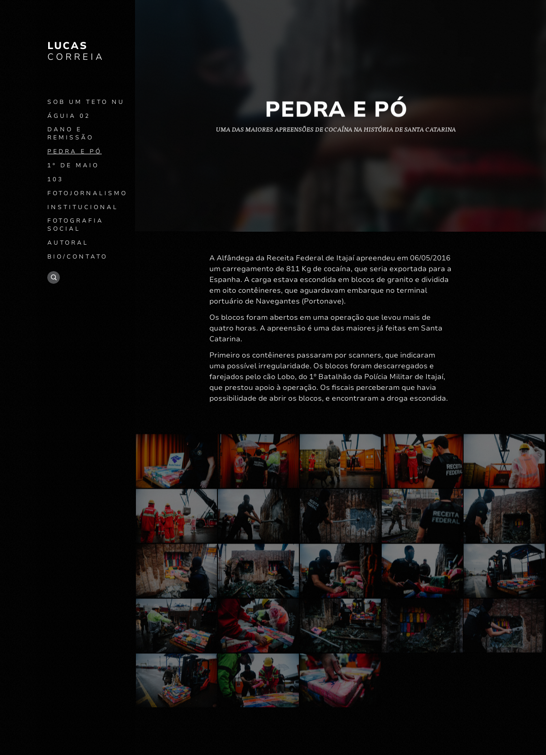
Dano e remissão (70, 133)
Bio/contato (77, 257)
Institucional (82, 207)
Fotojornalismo (87, 193)
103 (55, 179)
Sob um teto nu (86, 102)
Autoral (68, 243)
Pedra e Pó (74, 151)
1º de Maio (73, 165)
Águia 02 (68, 116)
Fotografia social (75, 225)
